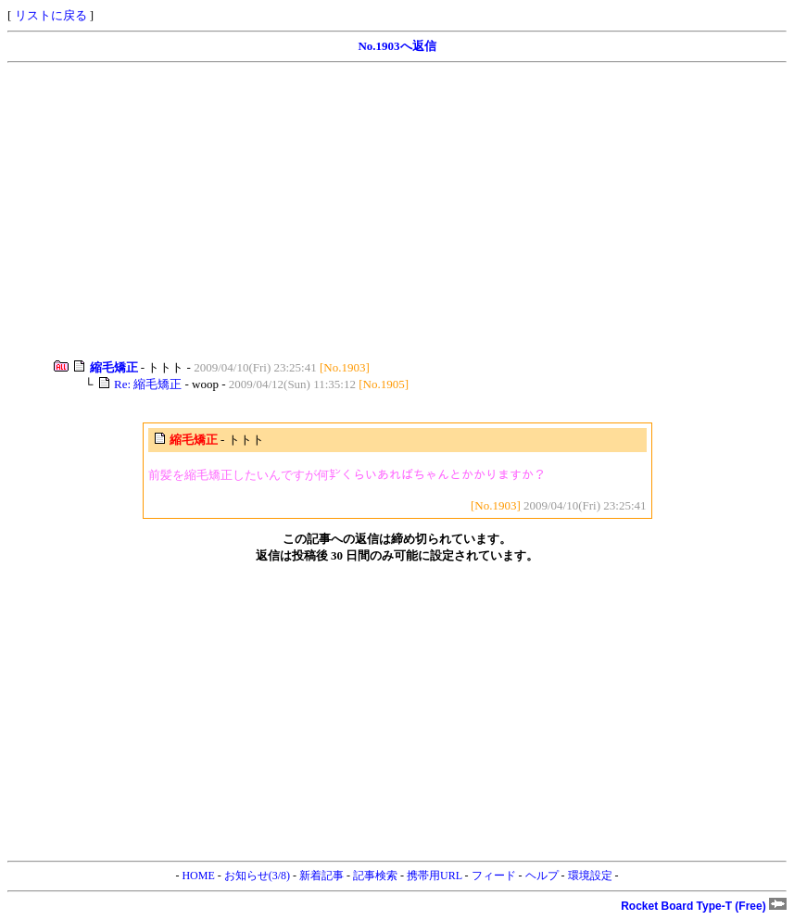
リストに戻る (51, 15)
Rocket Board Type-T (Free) (704, 906)
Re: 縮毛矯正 (148, 384)
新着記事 (321, 875)
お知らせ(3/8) (257, 875)
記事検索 (375, 875)
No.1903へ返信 (396, 46)
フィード (494, 875)
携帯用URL (434, 875)
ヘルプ (542, 875)
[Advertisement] (397, 211)
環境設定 (590, 875)
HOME (198, 875)
